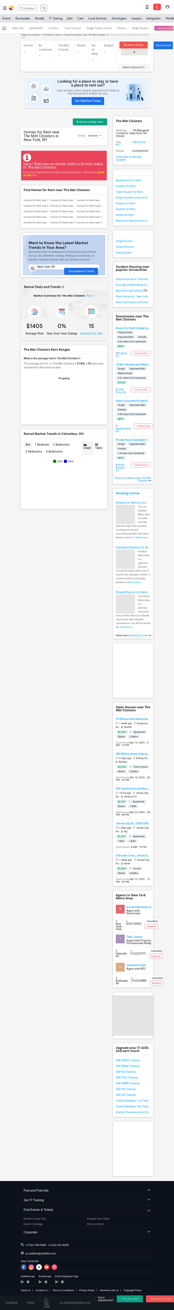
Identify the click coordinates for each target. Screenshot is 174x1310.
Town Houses (72, 29)
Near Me (17, 29)
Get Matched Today (88, 101)
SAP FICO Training (127, 1077)
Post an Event (95, 1224)
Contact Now (141, 353)
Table (98, 451)
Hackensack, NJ (123, 430)
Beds (90, 300)
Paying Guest (124, 252)
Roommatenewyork (139, 907)
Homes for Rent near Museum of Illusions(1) (48, 217)
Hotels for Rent (125, 215)
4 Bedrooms (54, 456)
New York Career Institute (133, 302)
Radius (81, 45)
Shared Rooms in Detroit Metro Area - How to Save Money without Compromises (133, 592)
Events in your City (35, 1218)
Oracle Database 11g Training (133, 1100)
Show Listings (133, 45)
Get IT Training (87, 1200)
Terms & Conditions (63, 1290)
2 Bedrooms (61, 449)
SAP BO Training (126, 1071)
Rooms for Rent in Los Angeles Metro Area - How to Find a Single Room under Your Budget (133, 502)
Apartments (36, 29)
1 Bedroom (41, 449)
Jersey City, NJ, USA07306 (132, 823)
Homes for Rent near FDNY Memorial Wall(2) (48, 211)
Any (28, 449)
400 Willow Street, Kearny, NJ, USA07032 (141, 753)
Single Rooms (140, 29)
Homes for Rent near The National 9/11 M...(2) (49, 200)
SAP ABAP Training (127, 1066)
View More (152, 921)
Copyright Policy (132, 1290)
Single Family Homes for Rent (133, 197)
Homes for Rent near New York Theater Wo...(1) (76, 217)
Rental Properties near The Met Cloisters (85, 35)
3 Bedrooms (34, 456)
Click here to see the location (128, 158)
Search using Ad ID (134, 67)
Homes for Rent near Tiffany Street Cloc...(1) (101, 217)
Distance (94, 135)
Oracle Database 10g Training (133, 1106)
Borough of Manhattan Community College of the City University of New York (133, 285)
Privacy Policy (87, 1290)
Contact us (41, 1290)
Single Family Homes (99, 29)
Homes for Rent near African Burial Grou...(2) (74, 205)
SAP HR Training (126, 1089)
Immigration (153, 19)
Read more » (142, 537)
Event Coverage (33, 1224)
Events (6, 19)
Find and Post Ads (87, 1191)
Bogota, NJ (121, 354)
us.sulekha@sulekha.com (40, 1253)
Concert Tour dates (98, 1218)
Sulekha (11, 9)
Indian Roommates (30, 35)
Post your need (129, 1298)
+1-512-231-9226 (58, 1245)
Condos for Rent (126, 186)
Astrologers (119, 19)
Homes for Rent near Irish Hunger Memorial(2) (49, 205)
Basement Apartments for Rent (133, 220)
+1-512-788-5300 (35, 1245)
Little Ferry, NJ (121, 391)
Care (80, 19)
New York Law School (131, 290)
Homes (28, 45)
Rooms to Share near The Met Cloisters (133, 479)
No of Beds (95, 50)
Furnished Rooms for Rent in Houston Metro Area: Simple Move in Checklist (133, 547)
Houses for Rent (125, 203)
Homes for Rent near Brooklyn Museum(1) (47, 222)
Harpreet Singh (136, 965)
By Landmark (45, 47)
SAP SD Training (126, 1095)
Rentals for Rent (52, 35)
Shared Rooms (125, 247)
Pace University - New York (133, 296)
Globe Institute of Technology (133, 279)
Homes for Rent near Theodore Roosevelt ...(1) (76, 222)
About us (26, 1290)
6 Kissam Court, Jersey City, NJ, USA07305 (142, 855)
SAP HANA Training (127, 1083)
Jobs (70, 19)
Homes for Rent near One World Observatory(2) (76, 200)
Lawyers (136, 19)
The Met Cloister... (64, 47)
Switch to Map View (90, 121)
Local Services (97, 19)
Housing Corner (128, 493)
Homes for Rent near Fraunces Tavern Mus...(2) (102, 205)
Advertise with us (109, 1290)
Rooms (122, 29)
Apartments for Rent (128, 180)
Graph (87, 451)
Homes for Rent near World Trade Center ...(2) (102, 200)
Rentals (39, 19)
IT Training (55, 19)
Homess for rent (91, 338)
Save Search (163, 45)
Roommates (22, 19)
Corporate (87, 1232)
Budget (109, 45)
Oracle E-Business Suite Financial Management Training (133, 1112)
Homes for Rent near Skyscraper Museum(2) (101, 211)
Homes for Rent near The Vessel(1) (96, 222)
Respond (151, 926)
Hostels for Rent (125, 209)
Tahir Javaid (134, 936)
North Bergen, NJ (120, 467)
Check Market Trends (81, 269)
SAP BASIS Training (128, 1060)
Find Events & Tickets (87, 1210)
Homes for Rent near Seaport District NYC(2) (74, 211)
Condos (53, 29)
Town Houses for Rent (129, 192)
